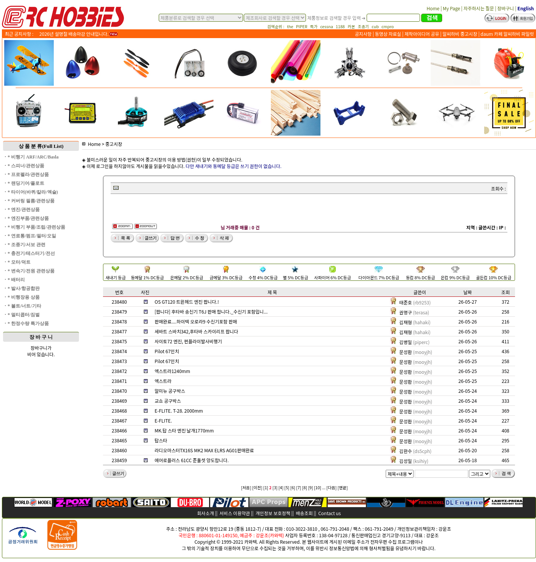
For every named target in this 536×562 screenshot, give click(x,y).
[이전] (257, 487)
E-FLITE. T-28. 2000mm (179, 410)
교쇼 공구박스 (168, 400)
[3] (274, 487)
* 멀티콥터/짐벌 (24, 314)
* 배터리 (16, 279)
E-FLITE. (163, 420)
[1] (265, 487)
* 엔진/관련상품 (24, 209)
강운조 (444, 528)
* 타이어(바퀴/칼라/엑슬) (33, 192)
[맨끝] (343, 487)
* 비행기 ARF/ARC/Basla (33, 157)
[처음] (246, 487)
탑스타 (161, 440)
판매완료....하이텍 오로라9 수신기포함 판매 (196, 321)
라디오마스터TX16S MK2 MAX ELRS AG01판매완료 (204, 450)
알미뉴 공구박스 (170, 390)
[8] (304, 487)
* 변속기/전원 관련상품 (31, 271)
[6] (292, 487)
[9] (310, 487)
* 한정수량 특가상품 (28, 323)
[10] (317, 487)
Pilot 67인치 (167, 351)
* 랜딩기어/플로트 (26, 183)
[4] (280, 487)
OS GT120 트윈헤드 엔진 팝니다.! (187, 301)
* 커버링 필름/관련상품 (31, 200)
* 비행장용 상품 (24, 297)
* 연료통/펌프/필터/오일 (32, 236)
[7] (298, 487)
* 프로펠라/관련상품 (28, 174)
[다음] (332, 487)
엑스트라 (163, 381)
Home (91, 144)
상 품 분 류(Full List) (41, 146)
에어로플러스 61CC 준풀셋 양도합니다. (192, 460)
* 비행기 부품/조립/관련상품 (36, 227)
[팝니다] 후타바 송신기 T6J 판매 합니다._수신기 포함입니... (211, 311)
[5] (286, 487)
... (323, 487)
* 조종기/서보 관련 (26, 244)
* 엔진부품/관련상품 (28, 218)
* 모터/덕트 (19, 262)
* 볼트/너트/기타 (24, 306)
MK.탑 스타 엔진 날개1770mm (184, 430)
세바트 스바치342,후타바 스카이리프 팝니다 (196, 331)
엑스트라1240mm (172, 371)
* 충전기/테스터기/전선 (31, 253)
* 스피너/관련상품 (26, 165)
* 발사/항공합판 (24, 288)
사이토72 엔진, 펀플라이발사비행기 (188, 341)
